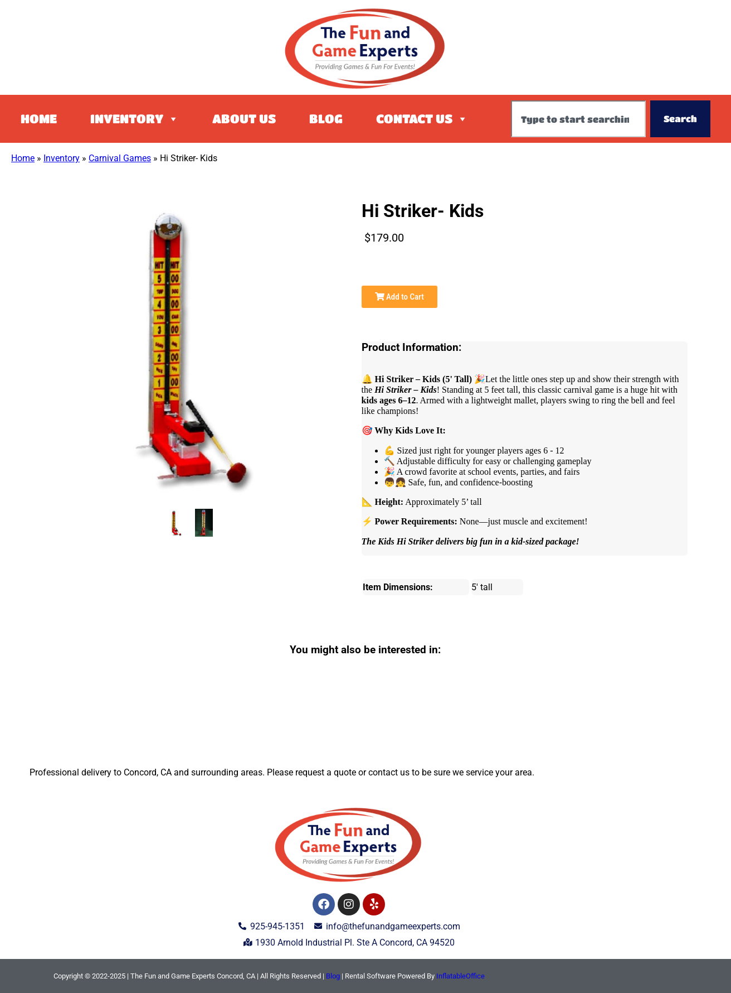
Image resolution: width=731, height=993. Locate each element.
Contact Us (422, 119)
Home (39, 119)
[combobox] (578, 118)
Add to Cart (399, 297)
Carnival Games (120, 158)
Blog (326, 119)
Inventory (134, 119)
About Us (244, 119)
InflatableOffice (460, 976)
